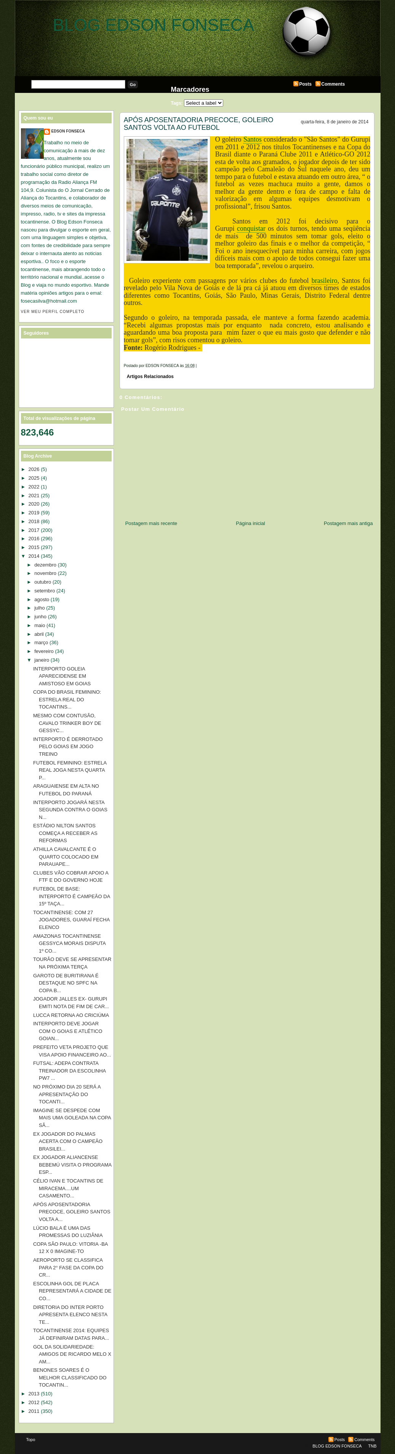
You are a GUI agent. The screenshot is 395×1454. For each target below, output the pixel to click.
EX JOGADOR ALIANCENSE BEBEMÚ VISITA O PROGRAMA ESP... (72, 1164)
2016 (34, 538)
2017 (34, 530)
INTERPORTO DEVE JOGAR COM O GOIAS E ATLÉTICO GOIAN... (67, 1031)
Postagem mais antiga (348, 523)
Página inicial (250, 523)
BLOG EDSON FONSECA (153, 25)
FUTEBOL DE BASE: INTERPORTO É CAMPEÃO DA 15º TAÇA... (71, 896)
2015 (34, 547)
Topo (30, 1439)
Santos (252, 139)
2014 (34, 556)
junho (40, 616)
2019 (34, 513)
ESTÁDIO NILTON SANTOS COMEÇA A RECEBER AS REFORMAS (65, 833)
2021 (34, 495)
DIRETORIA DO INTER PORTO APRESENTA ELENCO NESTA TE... (70, 1314)
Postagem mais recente (151, 523)
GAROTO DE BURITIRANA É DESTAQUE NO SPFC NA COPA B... (66, 983)
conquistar (251, 228)
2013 (34, 1394)
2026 (34, 469)
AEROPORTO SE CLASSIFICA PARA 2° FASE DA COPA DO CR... (68, 1267)
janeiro (41, 660)
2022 (34, 487)
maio (39, 625)
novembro (45, 573)
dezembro (45, 565)
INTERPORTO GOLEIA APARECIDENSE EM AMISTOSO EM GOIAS (62, 676)
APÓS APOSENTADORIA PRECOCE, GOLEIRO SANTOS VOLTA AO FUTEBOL (198, 123)
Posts (305, 84)
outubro (42, 582)
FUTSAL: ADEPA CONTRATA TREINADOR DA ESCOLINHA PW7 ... (69, 1070)
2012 (34, 1402)
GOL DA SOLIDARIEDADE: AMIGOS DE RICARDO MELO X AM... (72, 1354)
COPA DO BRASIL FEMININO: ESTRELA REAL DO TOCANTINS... (67, 699)
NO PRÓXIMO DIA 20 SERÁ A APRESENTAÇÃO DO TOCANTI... (67, 1094)
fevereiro (44, 651)
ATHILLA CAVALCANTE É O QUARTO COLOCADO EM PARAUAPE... (65, 856)
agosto (41, 599)
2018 (34, 521)
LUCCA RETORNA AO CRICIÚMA (71, 1015)
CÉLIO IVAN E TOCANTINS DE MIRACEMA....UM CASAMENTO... (68, 1188)
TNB (372, 1446)
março (41, 642)
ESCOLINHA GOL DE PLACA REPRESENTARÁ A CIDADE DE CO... (72, 1291)
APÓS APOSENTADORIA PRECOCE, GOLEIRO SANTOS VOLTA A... (71, 1212)
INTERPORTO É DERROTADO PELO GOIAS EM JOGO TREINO (68, 746)
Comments (333, 84)
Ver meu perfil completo (53, 312)
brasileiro (324, 280)
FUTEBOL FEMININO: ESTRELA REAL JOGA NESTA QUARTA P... (69, 770)
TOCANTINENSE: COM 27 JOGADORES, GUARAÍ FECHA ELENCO (71, 920)
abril (39, 634)
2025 (34, 478)
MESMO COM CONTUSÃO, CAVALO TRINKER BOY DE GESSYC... (67, 723)
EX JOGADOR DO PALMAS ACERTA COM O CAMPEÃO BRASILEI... (67, 1141)
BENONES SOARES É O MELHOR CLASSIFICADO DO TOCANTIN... (70, 1377)
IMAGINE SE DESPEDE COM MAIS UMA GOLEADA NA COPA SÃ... (72, 1118)
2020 (34, 504)
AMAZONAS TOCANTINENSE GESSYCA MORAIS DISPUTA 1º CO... (69, 943)
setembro (44, 591)
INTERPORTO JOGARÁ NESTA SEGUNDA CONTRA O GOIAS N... (70, 810)
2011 (34, 1411)
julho (39, 608)
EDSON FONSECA (68, 131)
